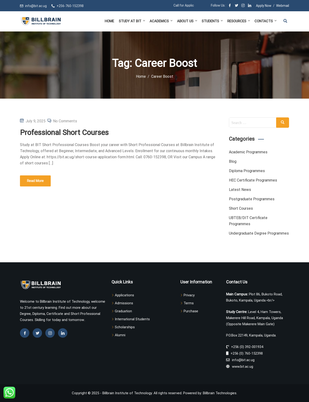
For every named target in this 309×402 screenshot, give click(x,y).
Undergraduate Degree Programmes (259, 233)
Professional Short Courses (64, 132)
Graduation (123, 311)
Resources (239, 21)
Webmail (282, 6)
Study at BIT (132, 21)
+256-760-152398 (70, 6)
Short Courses (241, 208)
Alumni (120, 335)
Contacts (265, 21)
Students (213, 21)
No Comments (65, 121)
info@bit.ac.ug (36, 6)
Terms (189, 303)
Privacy (189, 295)
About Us (187, 21)
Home (109, 21)
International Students (132, 319)
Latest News (240, 189)
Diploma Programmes (247, 171)
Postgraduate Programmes (251, 199)
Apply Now (263, 6)
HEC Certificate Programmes (253, 180)
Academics (161, 21)
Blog (232, 161)
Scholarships (125, 327)
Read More (35, 181)
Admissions (124, 303)
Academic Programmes (248, 152)
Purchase (191, 311)
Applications (124, 295)
